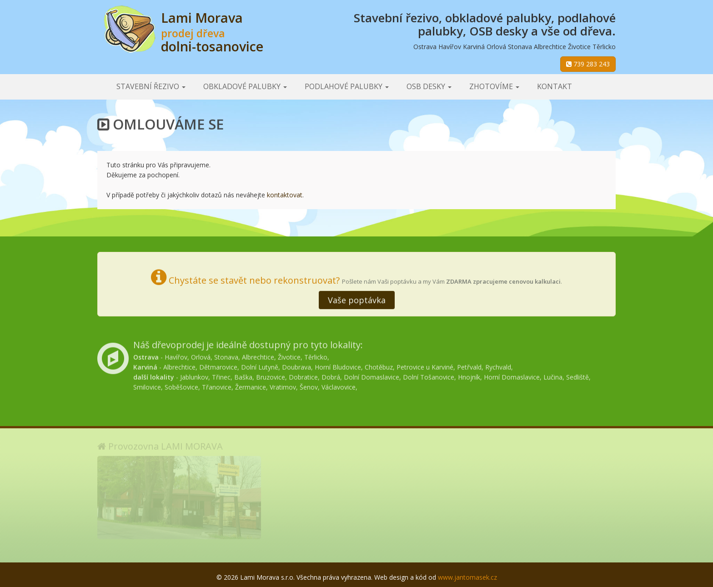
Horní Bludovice (338, 365)
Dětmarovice (218, 365)
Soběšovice (181, 385)
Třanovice (216, 385)
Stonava (226, 355)
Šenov (309, 385)
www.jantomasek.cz (467, 577)
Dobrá (330, 375)
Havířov (176, 355)
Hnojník (469, 375)
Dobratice (303, 375)
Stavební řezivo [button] (151, 86)
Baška (243, 375)
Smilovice (147, 385)
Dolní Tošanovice (428, 375)
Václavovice (338, 385)
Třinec (221, 375)
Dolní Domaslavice (371, 375)
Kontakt (554, 86)
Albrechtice (258, 355)
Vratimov (283, 385)
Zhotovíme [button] (494, 86)
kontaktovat (284, 195)
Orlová (201, 355)
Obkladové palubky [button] (245, 86)
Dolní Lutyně (259, 365)
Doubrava (296, 365)
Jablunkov (194, 375)
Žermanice (250, 385)
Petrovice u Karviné (425, 365)
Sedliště (577, 375)
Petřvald (469, 365)
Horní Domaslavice (512, 375)
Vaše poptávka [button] (357, 299)
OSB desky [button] (429, 86)
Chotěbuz (379, 365)
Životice (289, 355)
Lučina (552, 375)
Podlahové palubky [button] (347, 86)
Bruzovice (270, 375)
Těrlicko (315, 355)
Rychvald (498, 365)
